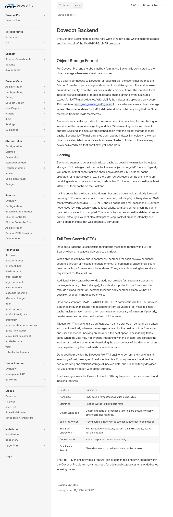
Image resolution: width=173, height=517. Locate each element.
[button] (25, 15)
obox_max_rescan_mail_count (93, 104)
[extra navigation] (166, 5)
